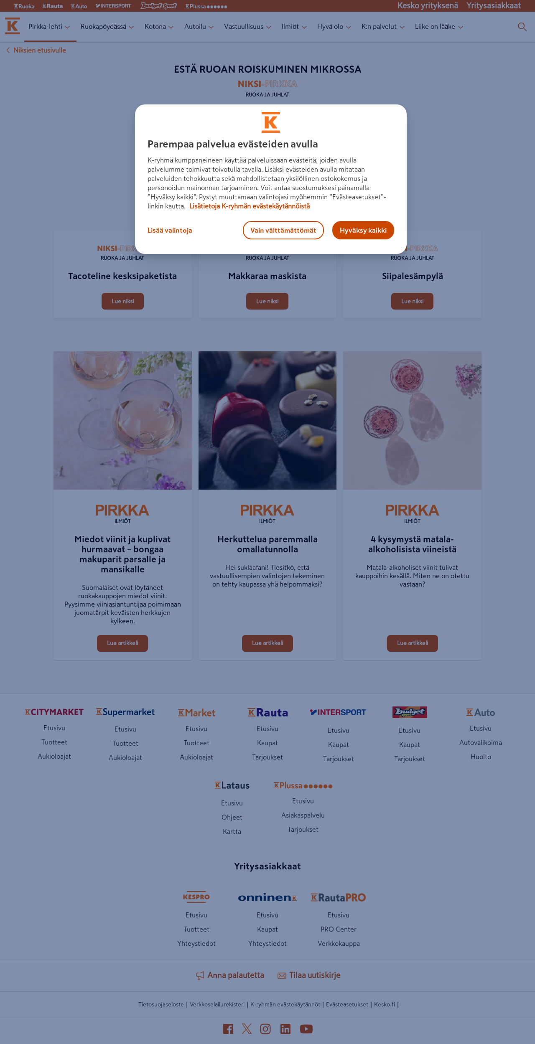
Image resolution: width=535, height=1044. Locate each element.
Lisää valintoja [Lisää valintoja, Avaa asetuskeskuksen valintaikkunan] (170, 230)
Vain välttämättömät (283, 230)
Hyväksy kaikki (363, 230)
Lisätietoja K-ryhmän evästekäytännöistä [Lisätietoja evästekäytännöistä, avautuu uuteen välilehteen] (249, 206)
